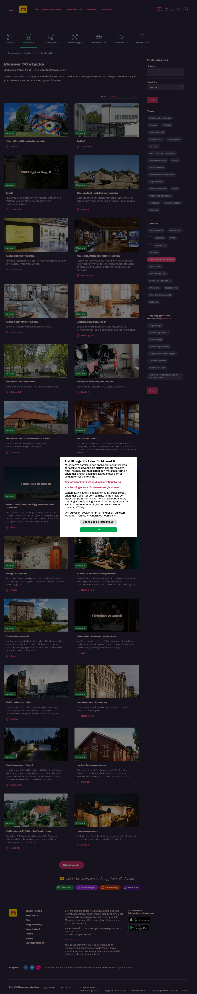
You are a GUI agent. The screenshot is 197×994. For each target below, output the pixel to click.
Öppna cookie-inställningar (98, 522)
